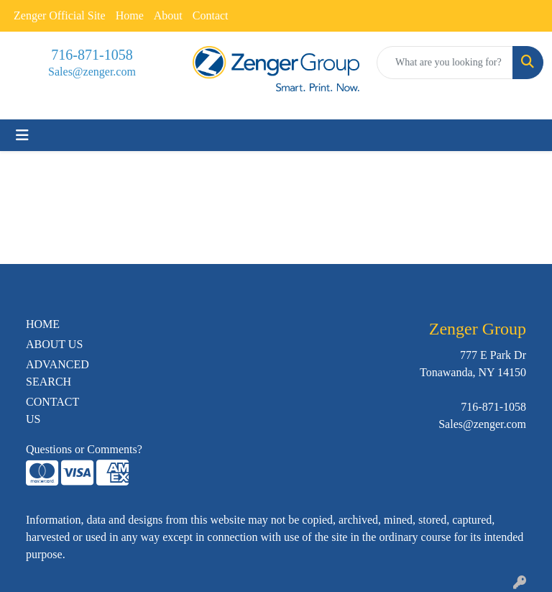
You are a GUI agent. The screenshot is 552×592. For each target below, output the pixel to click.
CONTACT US (52, 410)
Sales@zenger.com (92, 71)
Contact (211, 15)
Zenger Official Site (60, 15)
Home (130, 15)
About (168, 15)
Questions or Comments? (84, 449)
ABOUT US (54, 344)
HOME (43, 324)
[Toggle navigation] (22, 135)
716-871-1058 (91, 55)
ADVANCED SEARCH (57, 373)
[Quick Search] (445, 62)
